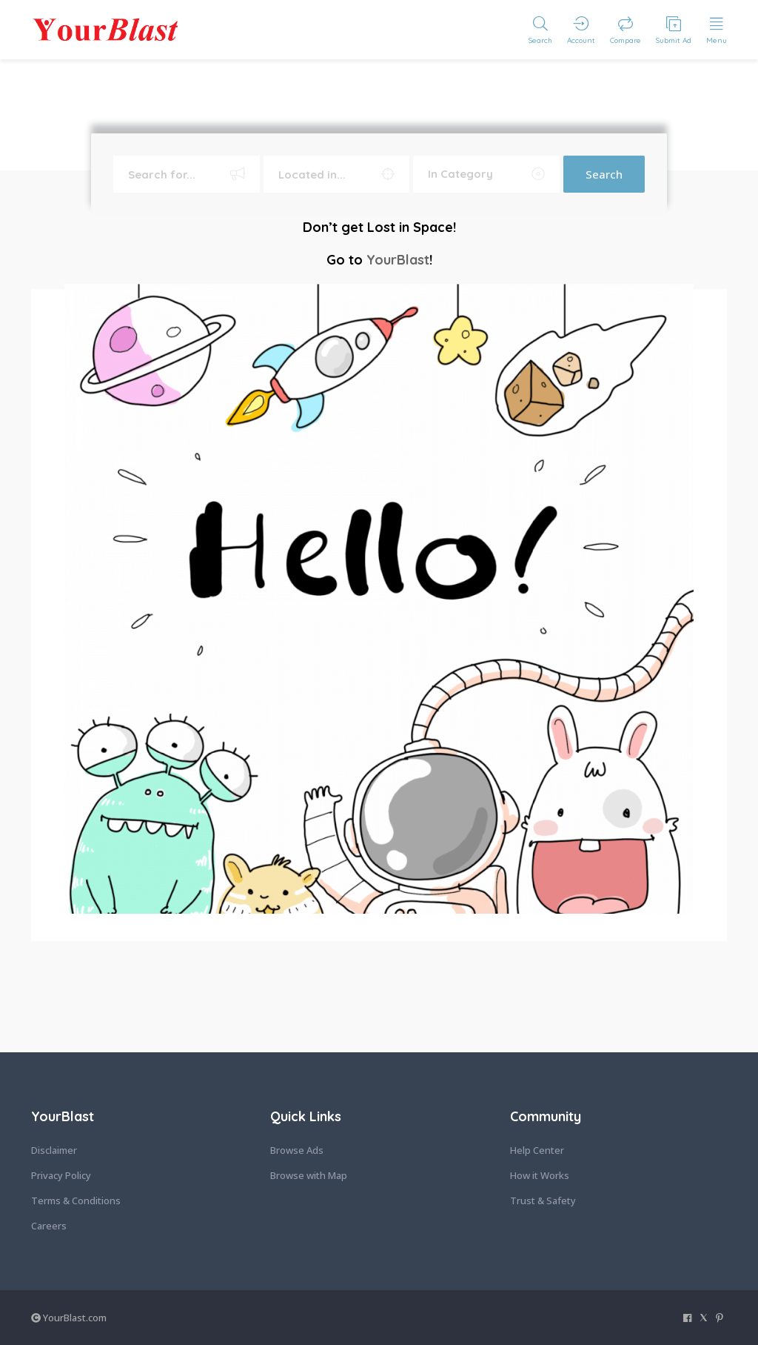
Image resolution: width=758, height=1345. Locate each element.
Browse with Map (308, 1175)
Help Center (537, 1150)
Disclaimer (54, 1150)
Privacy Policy (61, 1175)
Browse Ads (296, 1150)
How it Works (539, 1175)
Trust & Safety (543, 1200)
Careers (49, 1225)
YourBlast (397, 259)
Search (604, 174)
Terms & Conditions (76, 1200)
